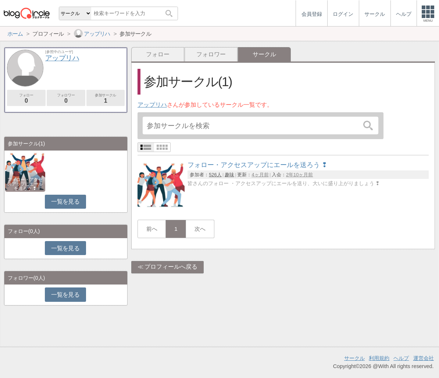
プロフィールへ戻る (170, 267)
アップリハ (152, 105)
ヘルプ (401, 358)
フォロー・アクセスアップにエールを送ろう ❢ (25, 184)
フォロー (157, 54)
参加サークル (105, 98)
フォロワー (211, 54)
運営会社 (423, 358)
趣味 (229, 174)
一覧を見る (65, 201)
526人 (215, 174)
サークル (354, 358)
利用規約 (379, 358)
